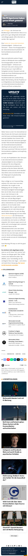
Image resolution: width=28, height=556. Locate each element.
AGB (12, 126)
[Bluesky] (19, 546)
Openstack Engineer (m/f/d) (16, 273)
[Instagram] (24, 365)
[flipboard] (15, 546)
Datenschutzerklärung (19, 125)
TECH (14, 395)
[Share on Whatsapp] (11, 359)
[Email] (25, 359)
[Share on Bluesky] (21, 359)
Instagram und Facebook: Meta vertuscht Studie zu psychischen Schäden (12, 452)
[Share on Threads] (18, 359)
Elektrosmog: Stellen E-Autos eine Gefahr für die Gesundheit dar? (14, 478)
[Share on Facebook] (4, 359)
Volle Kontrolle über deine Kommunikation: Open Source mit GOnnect (13, 504)
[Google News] (8, 546)
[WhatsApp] (17, 546)
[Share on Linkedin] (14, 359)
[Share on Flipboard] (8, 359)
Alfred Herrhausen (6, 216)
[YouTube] (22, 365)
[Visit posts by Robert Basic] (4, 24)
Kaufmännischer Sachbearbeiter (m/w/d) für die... (16, 311)
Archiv (5, 15)
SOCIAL (14, 447)
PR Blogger (7, 30)
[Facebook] (20, 365)
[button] (22, 551)
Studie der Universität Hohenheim (14, 43)
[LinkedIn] (13, 546)
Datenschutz (12, 553)
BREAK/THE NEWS (7, 395)
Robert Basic (10, 23)
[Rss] (26, 365)
